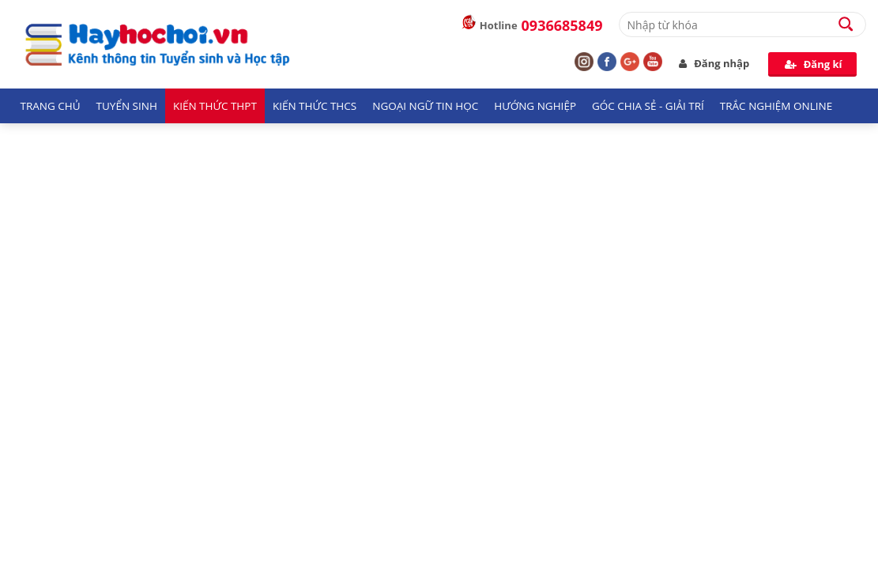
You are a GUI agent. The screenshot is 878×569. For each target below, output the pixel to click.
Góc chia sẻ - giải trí (648, 106)
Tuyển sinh (126, 106)
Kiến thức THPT (215, 106)
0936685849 (562, 25)
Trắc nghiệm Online (776, 106)
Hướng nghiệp (535, 106)
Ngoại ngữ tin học (425, 106)
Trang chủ (51, 106)
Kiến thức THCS (314, 106)
